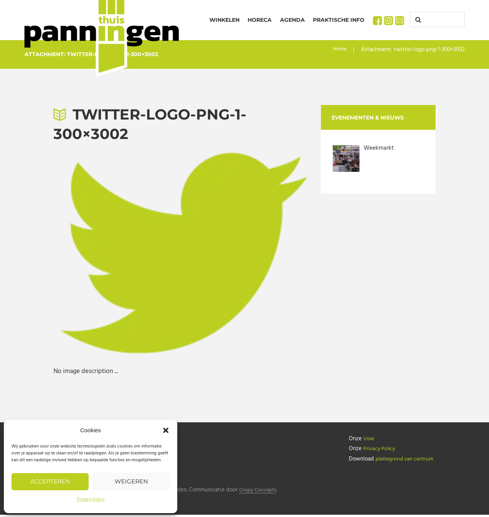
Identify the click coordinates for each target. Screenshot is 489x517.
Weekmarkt (380, 148)
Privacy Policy (91, 499)
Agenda (292, 20)
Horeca (260, 20)
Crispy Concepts (261, 492)
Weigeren (131, 481)
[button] (166, 430)
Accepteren (50, 481)
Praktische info (338, 20)
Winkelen (224, 20)
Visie (369, 438)
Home (339, 49)
